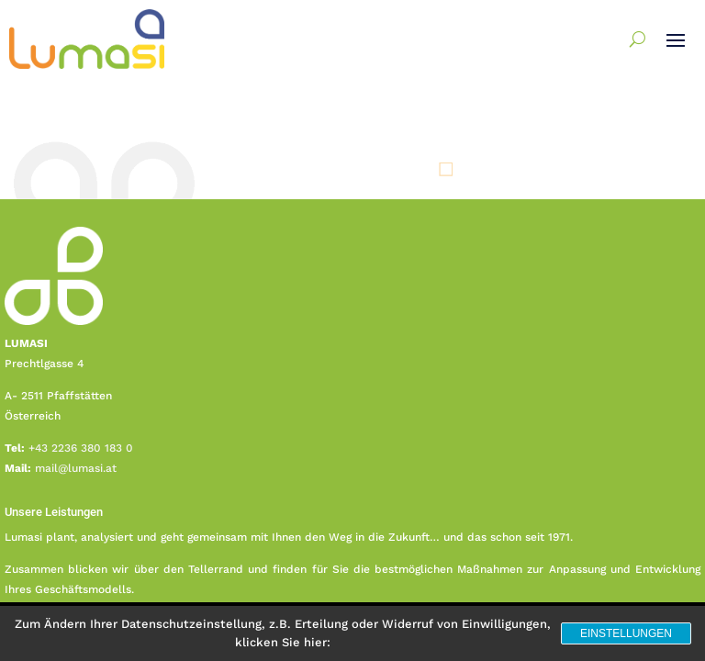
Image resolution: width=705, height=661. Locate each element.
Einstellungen (626, 633)
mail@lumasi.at (76, 468)
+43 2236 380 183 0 (80, 448)
